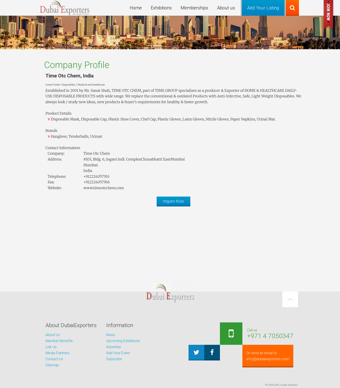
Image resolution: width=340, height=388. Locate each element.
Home (136, 8)
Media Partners (57, 353)
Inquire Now (173, 201)
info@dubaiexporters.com (266, 356)
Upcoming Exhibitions (123, 341)
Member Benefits (59, 341)
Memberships (194, 8)
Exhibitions (161, 8)
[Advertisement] (170, 241)
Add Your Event (118, 353)
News (110, 335)
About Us (53, 335)
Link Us (51, 347)
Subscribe (114, 359)
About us (226, 8)
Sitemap (52, 365)
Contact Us (54, 359)
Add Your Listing (263, 8)
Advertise (113, 347)
